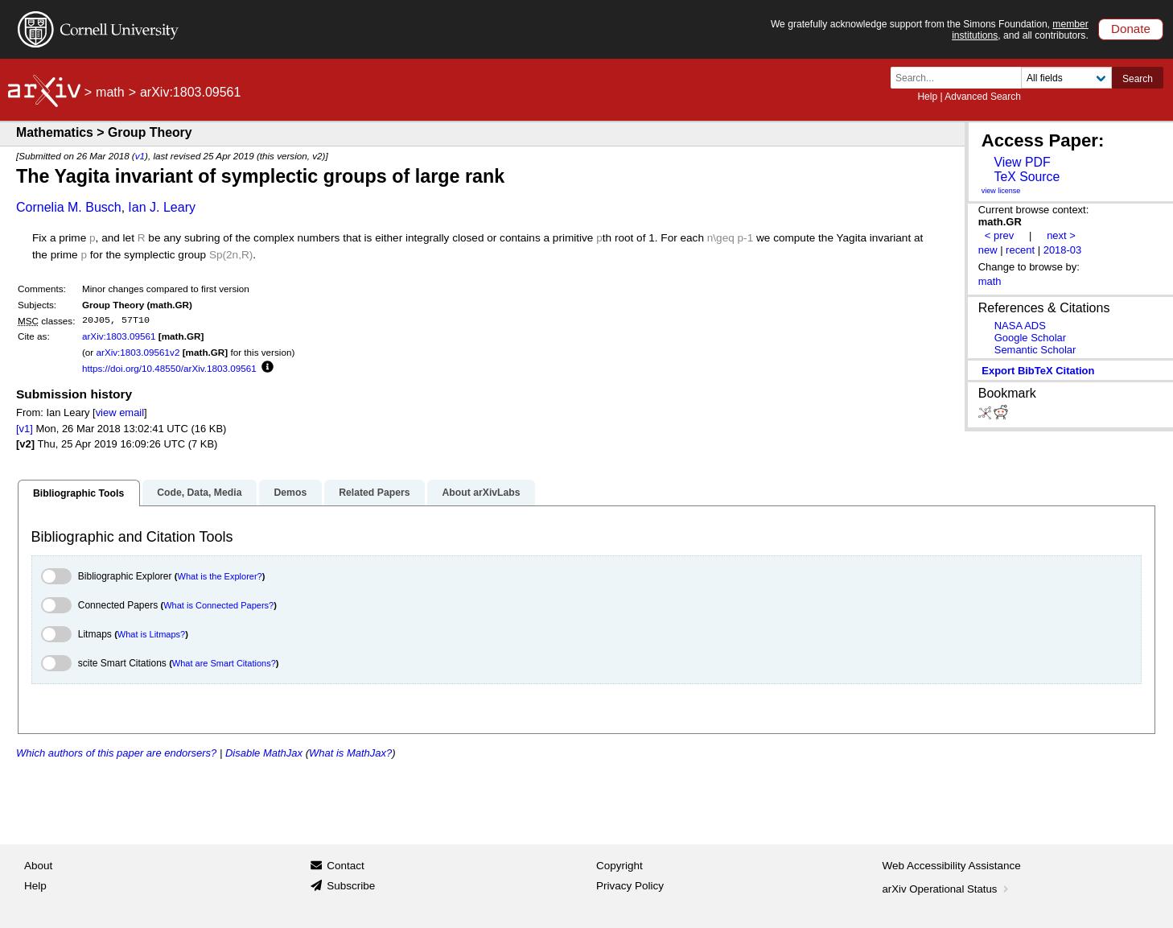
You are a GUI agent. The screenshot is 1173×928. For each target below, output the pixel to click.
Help (927, 96)
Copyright (619, 866)
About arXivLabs (481, 492)
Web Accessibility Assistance (952, 866)
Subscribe (351, 886)
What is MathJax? (350, 753)
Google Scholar (1030, 338)
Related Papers (374, 492)
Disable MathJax (264, 753)
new (988, 250)
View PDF (1022, 162)
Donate (1130, 28)
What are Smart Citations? (224, 663)
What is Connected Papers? (218, 605)
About (38, 866)
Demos (290, 492)
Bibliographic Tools (78, 493)
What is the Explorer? (220, 576)
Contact (345, 866)
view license (1001, 191)
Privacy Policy (630, 886)
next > (1061, 235)
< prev (999, 235)
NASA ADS (1020, 326)
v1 (140, 156)
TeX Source (1027, 177)
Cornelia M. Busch (68, 207)
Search (1137, 79)
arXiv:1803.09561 (119, 336)
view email (120, 412)
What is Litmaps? (151, 634)
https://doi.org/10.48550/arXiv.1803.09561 (169, 368)
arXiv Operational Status (947, 889)
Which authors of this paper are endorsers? (116, 753)
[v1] (24, 429)
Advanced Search (983, 96)
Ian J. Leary (162, 207)
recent (1020, 250)
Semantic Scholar (1035, 350)
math (110, 92)
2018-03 (1062, 250)
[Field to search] (1066, 78)
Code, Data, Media (199, 492)
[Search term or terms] (961, 78)
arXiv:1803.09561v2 (137, 352)
